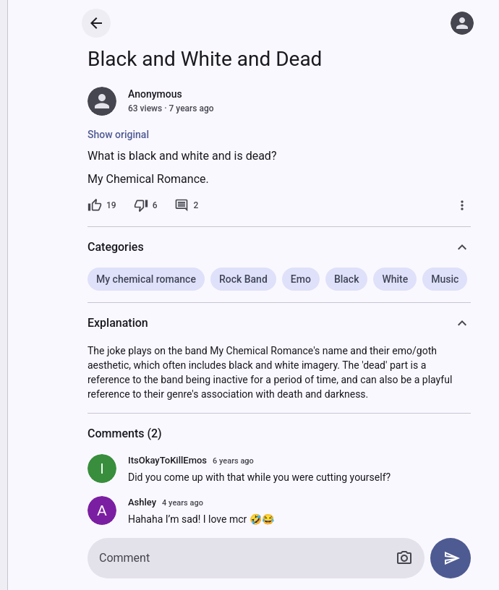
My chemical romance (146, 279)
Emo (301, 279)
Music (445, 279)
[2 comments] (186, 205)
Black (346, 279)
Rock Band (243, 279)
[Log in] (462, 23)
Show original (118, 134)
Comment (124, 558)
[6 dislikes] (145, 205)
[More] (462, 205)
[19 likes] (102, 205)
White (395, 279)
